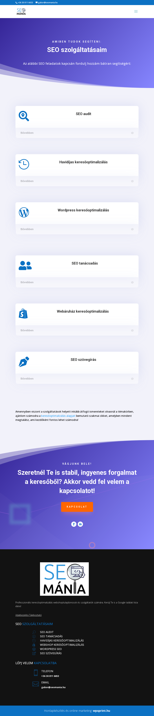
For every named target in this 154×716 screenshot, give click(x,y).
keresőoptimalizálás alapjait (58, 416)
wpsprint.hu (101, 711)
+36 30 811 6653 (25, 2)
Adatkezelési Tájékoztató (28, 615)
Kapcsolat (77, 506)
